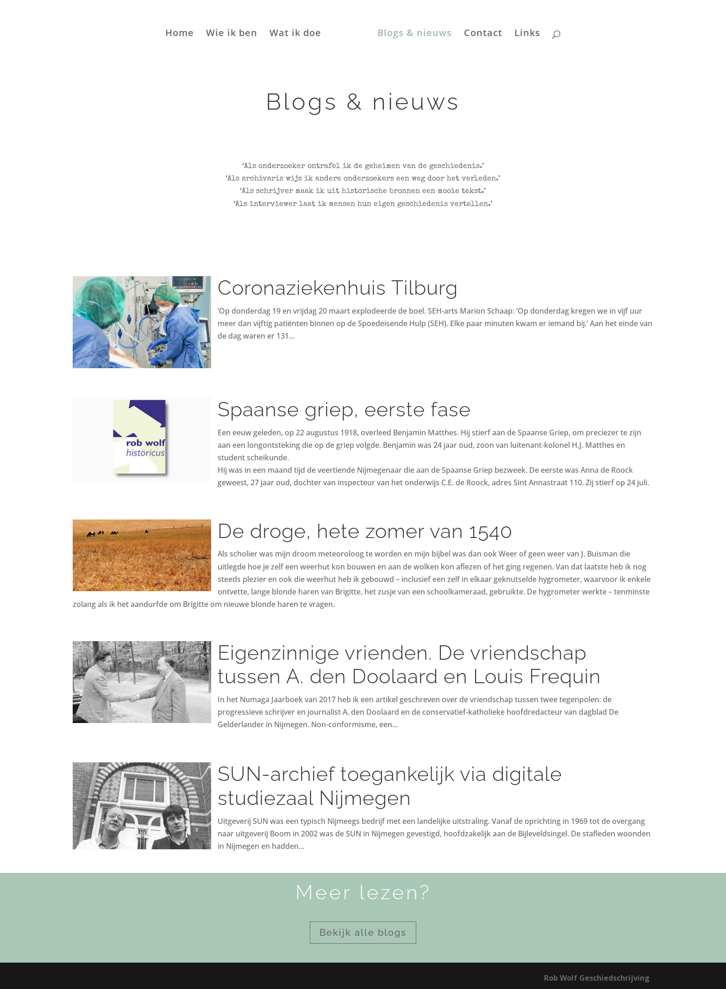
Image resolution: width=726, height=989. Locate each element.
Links (527, 34)
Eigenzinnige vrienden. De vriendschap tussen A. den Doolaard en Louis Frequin (409, 664)
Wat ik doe (295, 34)
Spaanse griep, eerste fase (344, 409)
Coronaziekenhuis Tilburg (338, 287)
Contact (483, 34)
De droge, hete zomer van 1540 (365, 531)
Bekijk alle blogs (363, 932)
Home (179, 34)
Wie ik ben (231, 34)
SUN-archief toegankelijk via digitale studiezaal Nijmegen (390, 786)
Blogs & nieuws (414, 34)
